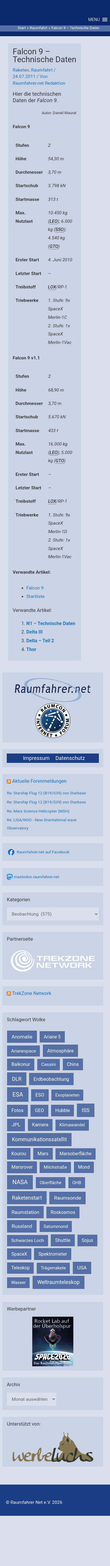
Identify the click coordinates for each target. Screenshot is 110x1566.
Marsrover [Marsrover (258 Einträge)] (22, 1167)
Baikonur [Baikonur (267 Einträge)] (20, 1064)
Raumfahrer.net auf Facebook (43, 852)
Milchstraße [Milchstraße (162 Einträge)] (55, 1167)
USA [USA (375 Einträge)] (82, 1268)
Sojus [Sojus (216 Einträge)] (87, 1240)
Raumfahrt (42, 70)
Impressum (36, 758)
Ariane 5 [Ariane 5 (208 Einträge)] (52, 1037)
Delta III (34, 632)
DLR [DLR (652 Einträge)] (17, 1079)
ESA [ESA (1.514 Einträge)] (17, 1094)
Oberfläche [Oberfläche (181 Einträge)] (50, 1182)
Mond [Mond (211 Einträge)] (84, 1167)
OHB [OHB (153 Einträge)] (76, 1182)
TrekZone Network (31, 993)
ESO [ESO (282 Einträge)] (39, 1095)
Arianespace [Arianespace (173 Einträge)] (23, 1051)
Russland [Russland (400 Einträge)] (22, 1226)
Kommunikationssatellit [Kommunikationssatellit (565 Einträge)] (39, 1139)
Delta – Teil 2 (40, 640)
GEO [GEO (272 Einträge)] (39, 1110)
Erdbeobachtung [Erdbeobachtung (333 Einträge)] (51, 1079)
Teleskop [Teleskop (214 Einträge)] (20, 1268)
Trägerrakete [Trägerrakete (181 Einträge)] (53, 1268)
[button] (94, 19)
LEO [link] (53, 221)
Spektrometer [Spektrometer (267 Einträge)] (52, 1254)
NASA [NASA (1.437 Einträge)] (20, 1182)
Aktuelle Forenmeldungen (39, 781)
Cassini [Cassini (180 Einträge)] (48, 1064)
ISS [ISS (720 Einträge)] (85, 1110)
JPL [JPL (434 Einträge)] (16, 1124)
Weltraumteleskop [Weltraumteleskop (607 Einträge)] (58, 1282)
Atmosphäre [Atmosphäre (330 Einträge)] (60, 1051)
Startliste (35, 596)
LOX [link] (52, 287)
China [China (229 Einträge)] (73, 1064)
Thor (31, 649)
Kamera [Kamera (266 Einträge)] (40, 1124)
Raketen (21, 70)
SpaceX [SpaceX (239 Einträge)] (19, 1254)
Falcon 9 (35, 588)
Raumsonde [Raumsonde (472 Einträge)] (67, 1198)
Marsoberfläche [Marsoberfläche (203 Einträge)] (76, 1153)
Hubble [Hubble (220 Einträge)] (62, 1110)
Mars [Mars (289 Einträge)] (43, 1153)
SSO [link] (59, 229)
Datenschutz (70, 758)
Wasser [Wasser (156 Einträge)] (18, 1282)
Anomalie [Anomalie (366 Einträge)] (22, 1037)
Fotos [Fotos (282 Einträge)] (17, 1110)
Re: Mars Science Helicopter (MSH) (38, 811)
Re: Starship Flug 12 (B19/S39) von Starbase (46, 793)
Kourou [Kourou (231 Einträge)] (18, 1153)
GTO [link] (54, 246)
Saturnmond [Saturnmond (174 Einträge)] (55, 1226)
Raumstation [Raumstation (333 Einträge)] (25, 1212)
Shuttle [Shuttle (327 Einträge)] (62, 1240)
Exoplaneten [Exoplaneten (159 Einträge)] (67, 1095)
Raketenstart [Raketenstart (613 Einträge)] (27, 1198)
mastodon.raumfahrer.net (36, 876)
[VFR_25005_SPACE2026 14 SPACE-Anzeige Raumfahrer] (52, 1341)
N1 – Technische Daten (50, 623)
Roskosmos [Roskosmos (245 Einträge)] (63, 1212)
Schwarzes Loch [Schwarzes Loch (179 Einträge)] (27, 1240)
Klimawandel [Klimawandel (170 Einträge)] (72, 1124)
